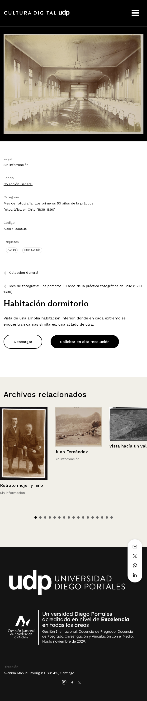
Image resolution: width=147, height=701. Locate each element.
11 (83, 517)
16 (107, 517)
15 (102, 517)
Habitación (32, 250)
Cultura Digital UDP (37, 15)
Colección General (18, 184)
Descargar (23, 341)
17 (111, 517)
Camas (12, 250)
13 (92, 517)
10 (78, 517)
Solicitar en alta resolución (84, 341)
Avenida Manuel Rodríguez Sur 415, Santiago (39, 673)
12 (88, 517)
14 (97, 517)
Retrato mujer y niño (21, 485)
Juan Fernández (71, 451)
